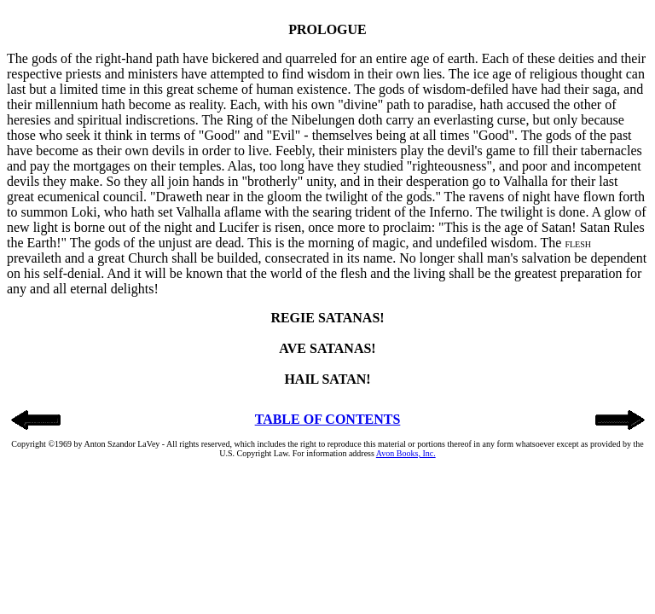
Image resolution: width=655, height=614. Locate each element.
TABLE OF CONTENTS (328, 419)
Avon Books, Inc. (406, 453)
